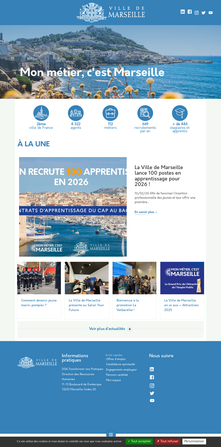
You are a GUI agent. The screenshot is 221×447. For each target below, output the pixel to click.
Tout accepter (139, 441)
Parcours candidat (117, 375)
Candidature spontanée (120, 364)
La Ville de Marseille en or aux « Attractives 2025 (181, 305)
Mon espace (113, 380)
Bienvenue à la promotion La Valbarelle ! (128, 305)
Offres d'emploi (116, 359)
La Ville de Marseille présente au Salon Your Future (86, 305)
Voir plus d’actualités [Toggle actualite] (107, 329)
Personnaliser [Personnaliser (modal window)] (194, 441)
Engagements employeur (121, 370)
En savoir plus (144, 212)
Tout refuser (167, 441)
